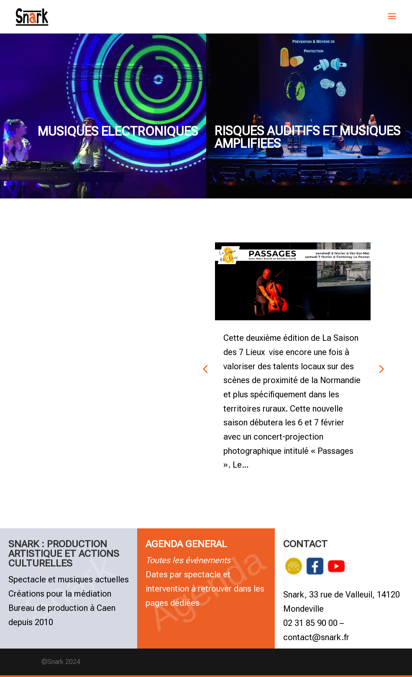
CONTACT (305, 545)
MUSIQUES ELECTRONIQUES (118, 131)
